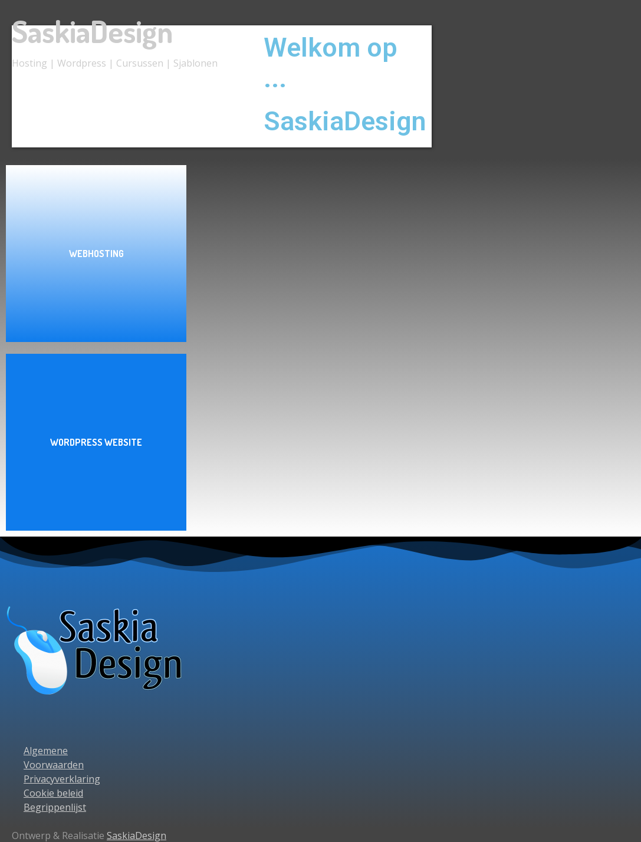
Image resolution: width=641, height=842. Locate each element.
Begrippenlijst (55, 807)
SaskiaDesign (92, 31)
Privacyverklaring (62, 778)
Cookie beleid (53, 793)
